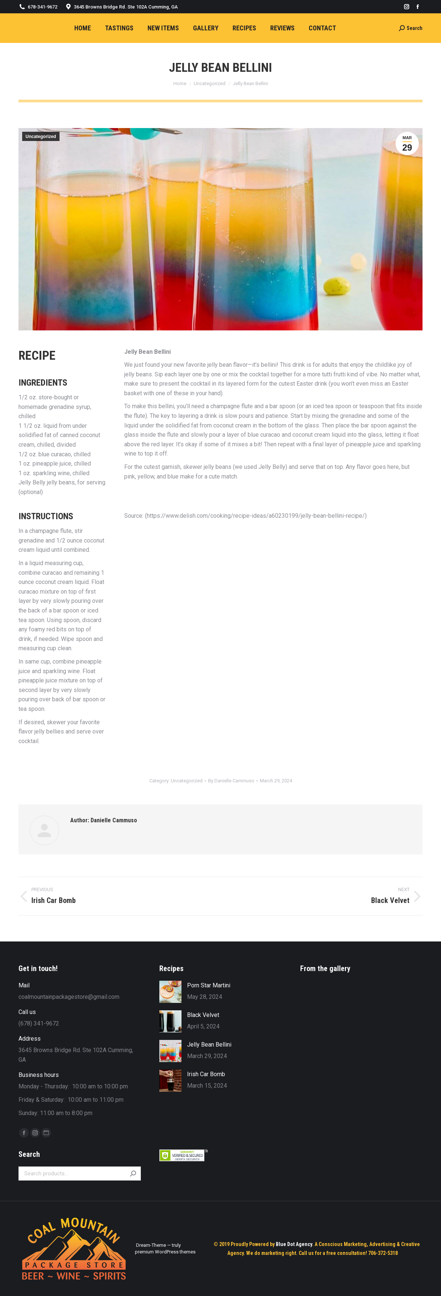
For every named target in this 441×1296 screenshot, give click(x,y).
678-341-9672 (42, 7)
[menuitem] (82, 28)
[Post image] (170, 992)
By (231, 780)
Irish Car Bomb (206, 1074)
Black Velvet (203, 1014)
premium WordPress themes (165, 1252)
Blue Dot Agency (294, 1244)
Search (133, 1173)
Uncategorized (41, 136)
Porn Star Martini (208, 985)
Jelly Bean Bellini (209, 1044)
